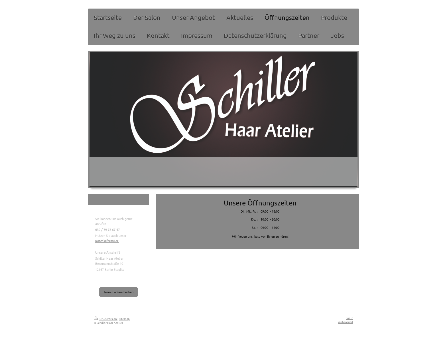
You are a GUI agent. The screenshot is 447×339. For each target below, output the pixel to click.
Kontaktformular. (107, 240)
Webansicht (345, 322)
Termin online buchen (118, 292)
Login (349, 318)
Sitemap (124, 318)
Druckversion (105, 318)
